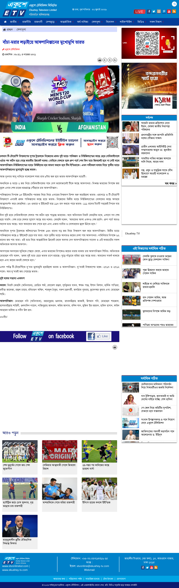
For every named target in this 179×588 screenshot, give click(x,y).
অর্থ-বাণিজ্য (82, 22)
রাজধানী (38, 22)
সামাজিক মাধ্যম (92, 578)
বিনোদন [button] (111, 22)
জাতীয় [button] (14, 22)
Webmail (89, 570)
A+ (115, 60)
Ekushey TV (132, 233)
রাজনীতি (26, 22)
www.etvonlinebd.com (15, 566)
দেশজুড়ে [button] (51, 22)
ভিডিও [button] (142, 22)
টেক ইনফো (108, 578)
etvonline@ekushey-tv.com (93, 566)
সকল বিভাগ (157, 22)
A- (105, 60)
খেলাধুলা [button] (97, 22)
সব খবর (171, 183)
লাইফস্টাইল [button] (127, 22)
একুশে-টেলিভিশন (72, 585)
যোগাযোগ (121, 578)
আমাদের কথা (59, 578)
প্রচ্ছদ (8, 29)
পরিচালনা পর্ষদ (75, 578)
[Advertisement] (59, 393)
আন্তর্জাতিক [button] (67, 22)
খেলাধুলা (21, 29)
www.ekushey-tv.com (15, 570)
